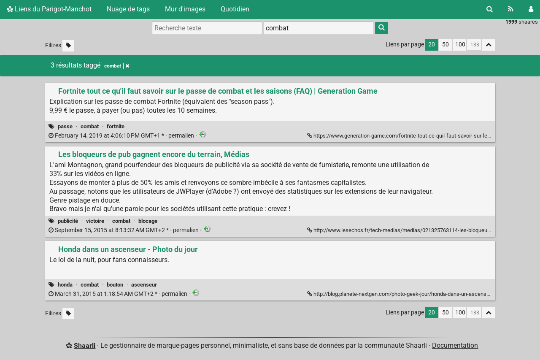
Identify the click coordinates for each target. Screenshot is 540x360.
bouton (115, 285)
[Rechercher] (490, 9)
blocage (147, 221)
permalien (122, 135)
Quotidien (235, 9)
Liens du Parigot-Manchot (49, 9)
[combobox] (318, 28)
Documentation (455, 345)
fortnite (115, 126)
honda (65, 285)
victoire (95, 221)
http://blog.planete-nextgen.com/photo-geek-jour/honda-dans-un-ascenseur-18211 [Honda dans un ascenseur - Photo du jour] (409, 294)
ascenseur (144, 285)
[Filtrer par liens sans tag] (68, 45)
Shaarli (84, 345)
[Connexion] (531, 9)
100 (460, 44)
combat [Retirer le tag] (116, 66)
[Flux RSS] (510, 9)
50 (445, 44)
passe (65, 126)
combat (90, 126)
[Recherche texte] (207, 28)
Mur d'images (185, 9)
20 (431, 44)
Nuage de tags (128, 9)
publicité (68, 221)
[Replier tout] (488, 45)
